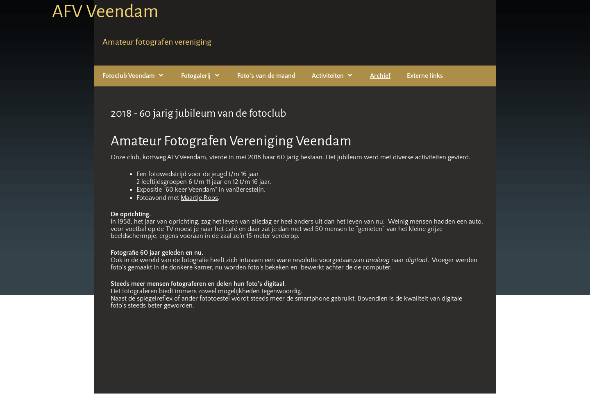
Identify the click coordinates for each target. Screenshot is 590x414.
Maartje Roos (199, 197)
